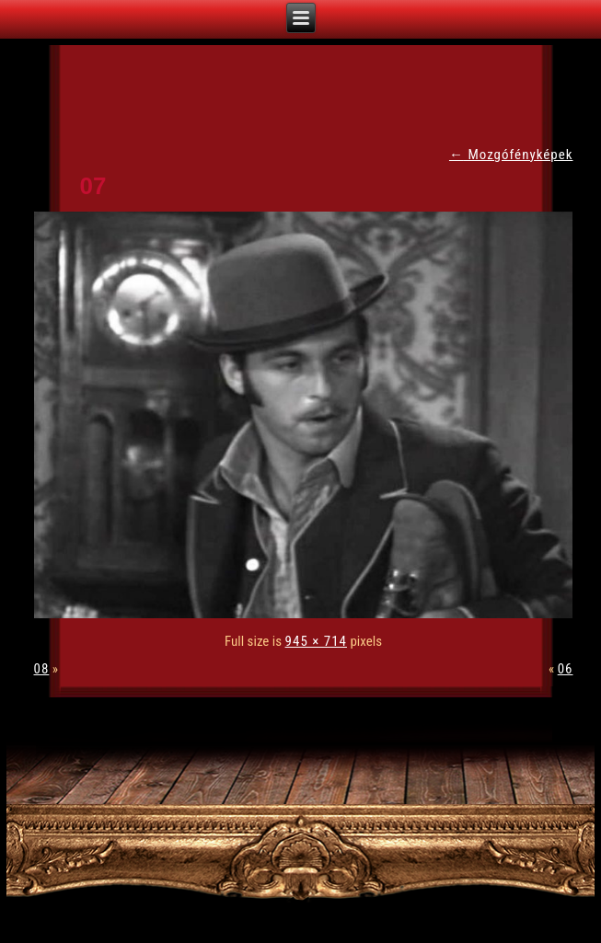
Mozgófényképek (511, 154)
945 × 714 (316, 641)
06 (565, 669)
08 (42, 669)
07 (93, 186)
